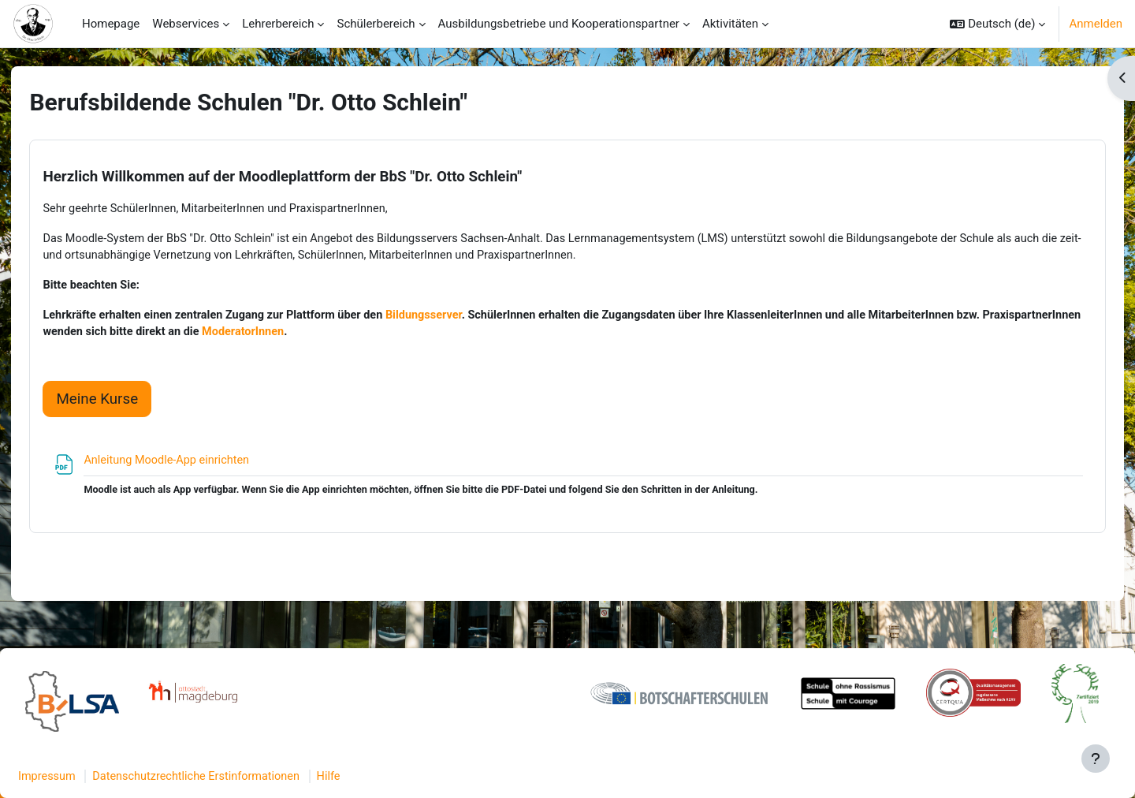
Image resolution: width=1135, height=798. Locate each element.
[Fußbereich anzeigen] (1095, 758)
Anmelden (1095, 24)
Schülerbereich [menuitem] (376, 24)
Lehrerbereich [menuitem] (278, 24)
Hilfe (377, 777)
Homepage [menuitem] (111, 24)
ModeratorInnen (381, 336)
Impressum (85, 777)
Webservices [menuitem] (185, 24)
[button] (997, 23)
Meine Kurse (124, 403)
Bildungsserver (464, 318)
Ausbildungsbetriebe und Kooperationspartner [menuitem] (558, 24)
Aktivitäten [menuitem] (730, 24)
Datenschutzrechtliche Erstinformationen (240, 777)
